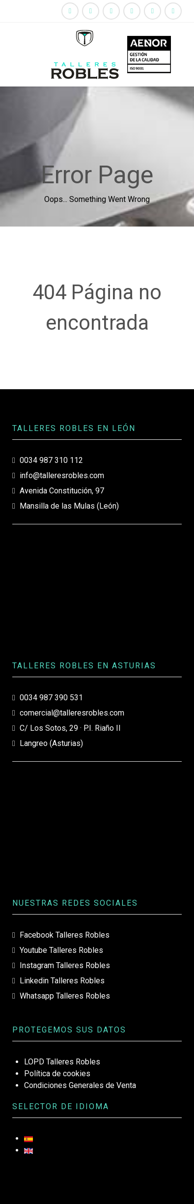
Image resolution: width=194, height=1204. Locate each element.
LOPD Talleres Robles (62, 1061)
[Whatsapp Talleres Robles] (152, 11)
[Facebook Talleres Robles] (70, 11)
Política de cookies (57, 1073)
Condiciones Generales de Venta (80, 1085)
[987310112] (173, 11)
